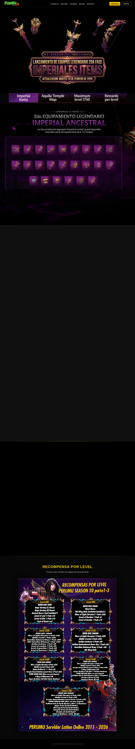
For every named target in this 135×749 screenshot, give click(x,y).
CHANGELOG (54, 4)
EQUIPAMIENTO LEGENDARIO (23, 97)
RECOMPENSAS (111, 97)
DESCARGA (64, 4)
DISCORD (82, 4)
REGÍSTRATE (114, 3)
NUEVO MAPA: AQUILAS (53, 97)
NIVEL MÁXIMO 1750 (82, 97)
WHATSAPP (90, 4)
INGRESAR (126, 3)
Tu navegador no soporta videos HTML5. (67, 51)
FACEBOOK (73, 4)
